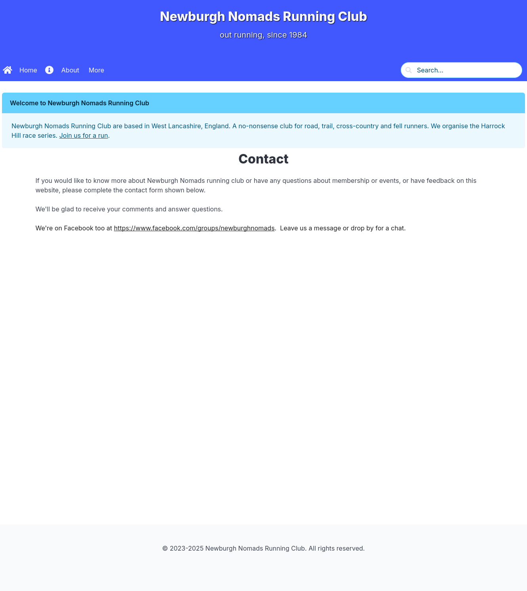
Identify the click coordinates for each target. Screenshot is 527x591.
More (96, 70)
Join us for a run (83, 135)
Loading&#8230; (264, 381)
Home (20, 70)
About (62, 70)
